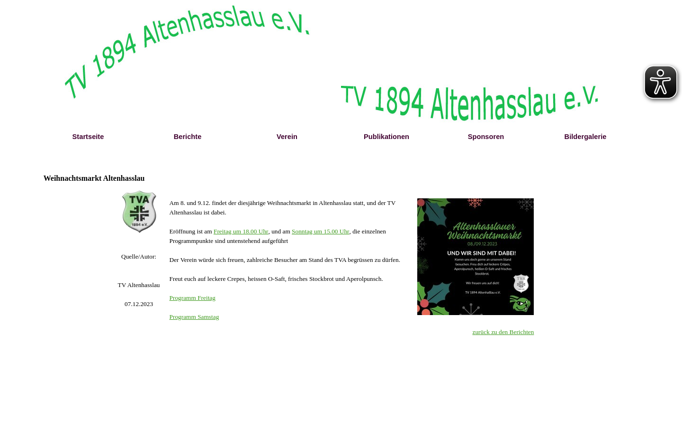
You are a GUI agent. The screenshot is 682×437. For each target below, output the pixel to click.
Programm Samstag (194, 316)
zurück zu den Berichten (503, 331)
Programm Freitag (192, 297)
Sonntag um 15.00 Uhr (320, 231)
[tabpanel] (139, 280)
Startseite (88, 136)
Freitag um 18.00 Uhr (241, 231)
